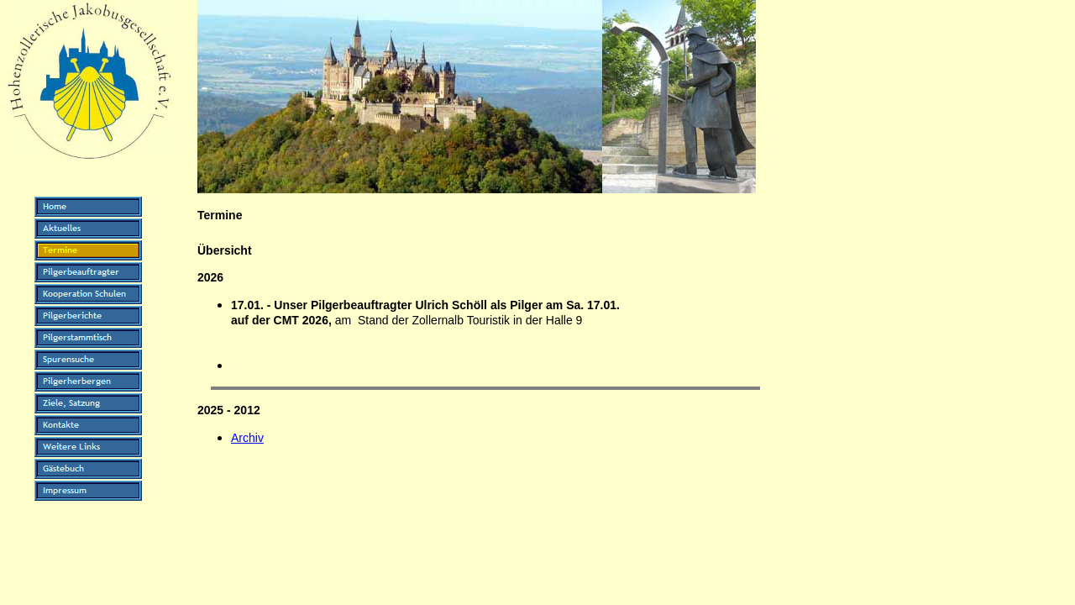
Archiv (247, 438)
